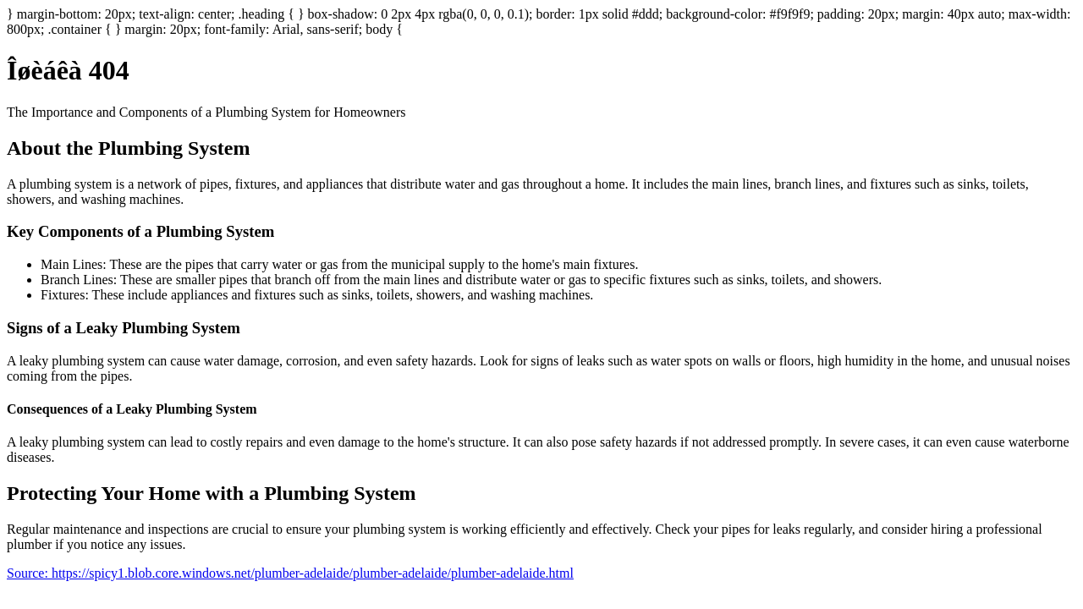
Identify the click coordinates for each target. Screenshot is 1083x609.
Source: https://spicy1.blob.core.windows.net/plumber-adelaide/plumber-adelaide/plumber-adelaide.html (290, 573)
